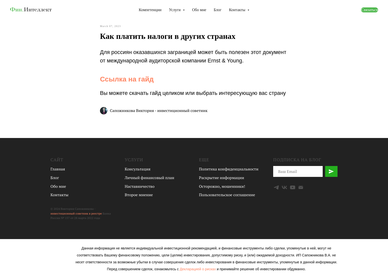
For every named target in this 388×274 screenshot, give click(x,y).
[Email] (301, 187)
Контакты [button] (237, 10)
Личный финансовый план (149, 177)
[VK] (284, 187)
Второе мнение (139, 194)
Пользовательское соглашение (227, 194)
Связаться (369, 10)
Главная (57, 169)
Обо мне (199, 10)
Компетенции (150, 10)
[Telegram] (276, 187)
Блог (218, 10)
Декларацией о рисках (198, 269)
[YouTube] (293, 187)
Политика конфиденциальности (228, 169)
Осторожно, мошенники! (222, 186)
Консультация (137, 169)
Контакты (59, 194)
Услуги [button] (175, 10)
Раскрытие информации (221, 177)
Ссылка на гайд (127, 79)
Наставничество (139, 186)
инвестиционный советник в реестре (76, 213)
